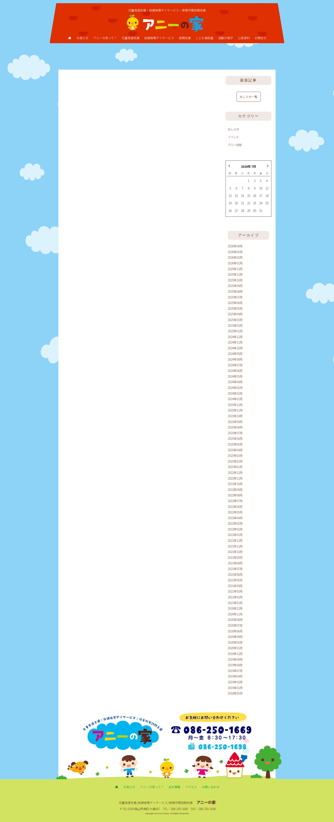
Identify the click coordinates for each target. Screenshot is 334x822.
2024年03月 (235, 387)
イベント (233, 137)
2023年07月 (235, 433)
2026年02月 (235, 257)
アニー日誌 (235, 145)
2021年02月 (235, 597)
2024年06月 (235, 370)
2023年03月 (235, 455)
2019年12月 (235, 654)
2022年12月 (235, 472)
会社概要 (174, 787)
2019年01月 (235, 688)
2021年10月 (235, 552)
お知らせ (82, 38)
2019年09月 (235, 659)
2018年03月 (235, 693)
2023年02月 (235, 461)
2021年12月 (235, 540)
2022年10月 (235, 484)
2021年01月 (235, 603)
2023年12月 (235, 404)
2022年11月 (235, 478)
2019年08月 (235, 665)
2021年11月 (235, 546)
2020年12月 (235, 608)
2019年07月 (235, 671)
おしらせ (233, 129)
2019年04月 (235, 676)
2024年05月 (235, 376)
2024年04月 (235, 382)
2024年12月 (235, 337)
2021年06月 (235, 574)
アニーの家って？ (105, 38)
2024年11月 (235, 342)
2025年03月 (235, 320)
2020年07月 (235, 625)
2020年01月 (235, 648)
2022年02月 (235, 529)
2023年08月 (235, 427)
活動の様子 (225, 38)
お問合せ (260, 38)
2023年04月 (235, 450)
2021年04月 (235, 586)
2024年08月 (235, 359)
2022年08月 (235, 495)
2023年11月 (235, 410)
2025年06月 (235, 303)
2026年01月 (235, 263)
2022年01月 (235, 535)
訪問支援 (185, 38)
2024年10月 (235, 348)
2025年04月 (235, 314)
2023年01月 (235, 467)
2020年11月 (235, 614)
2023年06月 (235, 438)
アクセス (191, 787)
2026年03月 (235, 252)
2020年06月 (235, 631)
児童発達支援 (131, 38)
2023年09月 (235, 422)
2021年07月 (235, 569)
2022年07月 (235, 501)
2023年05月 (235, 444)
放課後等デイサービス (159, 38)
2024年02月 (235, 393)
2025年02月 (235, 325)
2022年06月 (235, 506)
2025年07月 (235, 297)
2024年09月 (235, 353)
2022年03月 (235, 523)
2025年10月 (235, 280)
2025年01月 (235, 331)
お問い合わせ (211, 787)
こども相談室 (204, 38)
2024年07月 (235, 365)
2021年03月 (235, 591)
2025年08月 (235, 291)
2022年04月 (235, 518)
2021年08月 (235, 563)
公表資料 (244, 38)
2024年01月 (235, 399)
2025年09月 (235, 286)
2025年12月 (235, 269)
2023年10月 (235, 416)
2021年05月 (235, 580)
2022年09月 (235, 489)
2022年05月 (235, 512)
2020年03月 (235, 642)
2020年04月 (235, 636)
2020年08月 (235, 619)
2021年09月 (235, 557)
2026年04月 (235, 246)
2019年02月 (235, 682)
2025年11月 (235, 274)
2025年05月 (235, 308)
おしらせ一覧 (249, 97)
